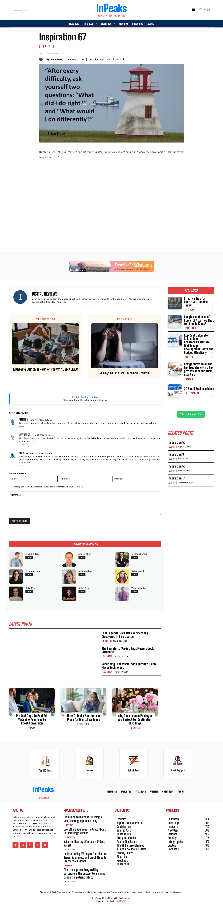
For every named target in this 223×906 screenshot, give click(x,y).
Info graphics (191, 393)
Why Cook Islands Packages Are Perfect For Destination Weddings (135, 719)
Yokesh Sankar (138, 588)
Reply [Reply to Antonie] (21, 426)
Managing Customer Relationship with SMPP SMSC (45, 369)
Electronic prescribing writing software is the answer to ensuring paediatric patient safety (85, 873)
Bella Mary (30, 588)
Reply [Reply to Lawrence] (21, 445)
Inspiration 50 (176, 466)
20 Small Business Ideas (199, 389)
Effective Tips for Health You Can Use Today (196, 302)
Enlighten (107, 656)
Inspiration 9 (176, 454)
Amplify (31, 728)
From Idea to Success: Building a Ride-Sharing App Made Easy (83, 819)
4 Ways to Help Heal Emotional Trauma (124, 373)
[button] (204, 9)
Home (41, 53)
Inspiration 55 (176, 442)
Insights (107, 641)
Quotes (46, 46)
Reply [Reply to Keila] (21, 466)
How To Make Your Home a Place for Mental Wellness (83, 717)
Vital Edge (83, 724)
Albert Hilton (32, 554)
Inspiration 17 (176, 478)
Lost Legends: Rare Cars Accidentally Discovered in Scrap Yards (125, 635)
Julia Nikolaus (85, 571)
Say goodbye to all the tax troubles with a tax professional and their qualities (198, 369)
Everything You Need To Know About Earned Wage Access (85, 831)
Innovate (189, 379)
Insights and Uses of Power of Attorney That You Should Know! (199, 320)
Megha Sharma (139, 554)
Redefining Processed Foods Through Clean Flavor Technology (129, 665)
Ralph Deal (84, 588)
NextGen (189, 357)
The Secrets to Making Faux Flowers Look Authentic (128, 650)
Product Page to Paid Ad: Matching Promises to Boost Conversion (32, 719)
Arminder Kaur (33, 571)
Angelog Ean (85, 554)
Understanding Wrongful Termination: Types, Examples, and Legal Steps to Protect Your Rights (86, 857)
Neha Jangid (137, 571)
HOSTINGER (121, 901)
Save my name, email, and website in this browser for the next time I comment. (48, 486)
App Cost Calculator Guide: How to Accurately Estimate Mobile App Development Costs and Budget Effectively (198, 343)
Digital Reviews (54, 59)
